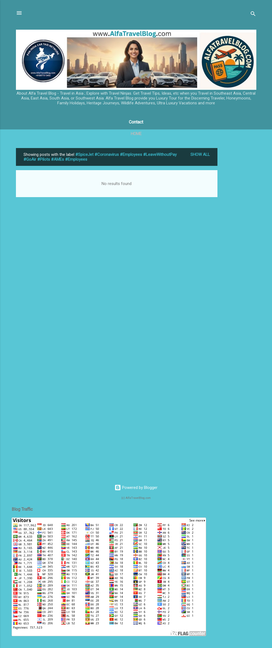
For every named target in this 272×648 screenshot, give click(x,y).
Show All (200, 154)
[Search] (253, 14)
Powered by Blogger (136, 487)
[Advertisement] (239, 229)
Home (136, 133)
